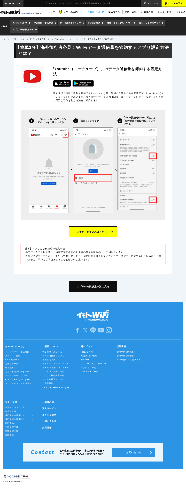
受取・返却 (11, 402)
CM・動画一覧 (12, 359)
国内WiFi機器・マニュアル (55, 367)
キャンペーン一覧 (89, 371)
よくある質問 (49, 415)
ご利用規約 (47, 383)
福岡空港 (9, 435)
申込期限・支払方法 (43, 23)
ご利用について (19, 23)
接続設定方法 (94, 23)
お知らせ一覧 (11, 363)
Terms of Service (57, 387)
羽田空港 (9, 423)
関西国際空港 (11, 431)
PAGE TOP (14, 3)
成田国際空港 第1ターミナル (19, 415)
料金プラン (87, 346)
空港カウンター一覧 (15, 407)
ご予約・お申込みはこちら (92, 232)
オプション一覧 (88, 367)
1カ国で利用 (87, 352)
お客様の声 (48, 402)
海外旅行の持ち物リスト (129, 359)
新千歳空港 (10, 411)
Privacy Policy (18, 379)
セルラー (85, 359)
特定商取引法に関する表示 (18, 371)
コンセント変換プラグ (149, 23)
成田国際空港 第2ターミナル (19, 419)
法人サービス (49, 408)
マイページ (152, 3)
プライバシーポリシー (16, 375)
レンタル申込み (175, 3)
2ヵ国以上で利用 (89, 356)
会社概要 (9, 367)
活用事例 (121, 346)
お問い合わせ (49, 421)
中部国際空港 (11, 427)
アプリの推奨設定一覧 (23, 29)
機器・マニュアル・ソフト (119, 23)
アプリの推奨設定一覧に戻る (93, 286)
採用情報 (47, 427)
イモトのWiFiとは (15, 346)
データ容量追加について (54, 379)
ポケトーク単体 (94, 363)
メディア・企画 (13, 356)
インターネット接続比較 (17, 352)
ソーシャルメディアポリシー (19, 383)
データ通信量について (70, 23)
